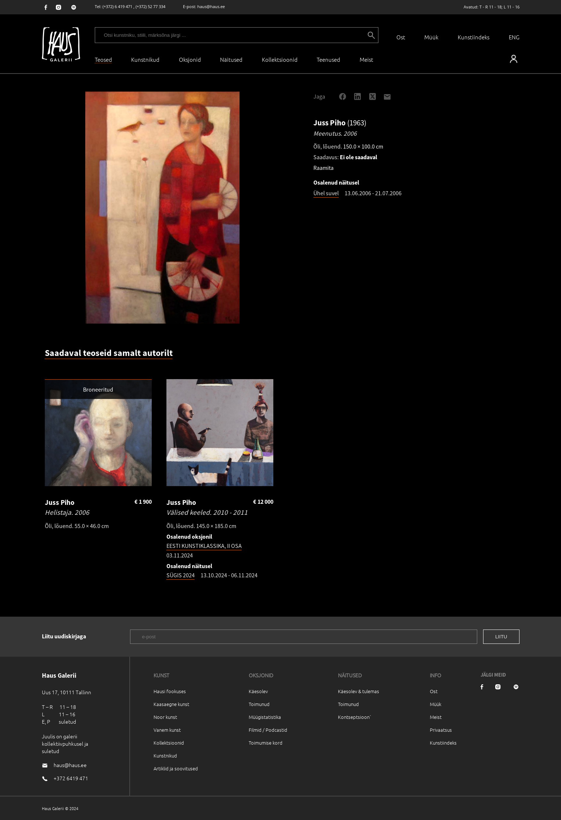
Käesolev (258, 691)
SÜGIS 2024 (180, 575)
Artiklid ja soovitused (176, 768)
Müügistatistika (265, 716)
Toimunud (259, 703)
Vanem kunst (167, 729)
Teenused (328, 59)
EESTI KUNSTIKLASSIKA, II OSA (204, 545)
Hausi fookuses (170, 691)
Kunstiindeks (473, 37)
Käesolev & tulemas (358, 691)
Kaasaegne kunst (171, 703)
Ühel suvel (326, 193)
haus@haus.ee (211, 6)
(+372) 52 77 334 (150, 6)
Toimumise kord (266, 742)
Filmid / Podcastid (268, 729)
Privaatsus (441, 729)
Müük (431, 37)
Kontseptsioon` (354, 716)
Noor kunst (165, 716)
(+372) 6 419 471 (117, 6)
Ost (400, 37)
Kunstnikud (145, 59)
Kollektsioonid (280, 59)
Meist (436, 716)
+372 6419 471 (71, 778)
